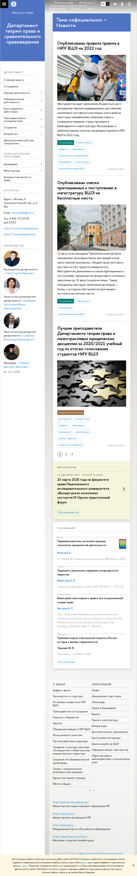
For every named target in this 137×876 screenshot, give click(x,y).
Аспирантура (99, 726)
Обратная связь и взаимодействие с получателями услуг (111, 759)
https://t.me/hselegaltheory (20, 234)
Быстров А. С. (65, 608)
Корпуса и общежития (66, 717)
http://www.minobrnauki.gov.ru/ (71, 802)
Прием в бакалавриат (104, 708)
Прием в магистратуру (105, 720)
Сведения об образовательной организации (71, 761)
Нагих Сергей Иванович (20, 273)
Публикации (66, 528)
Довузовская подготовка (106, 696)
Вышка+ (96, 714)
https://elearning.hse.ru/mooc (70, 836)
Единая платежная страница (69, 778)
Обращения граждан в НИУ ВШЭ (71, 729)
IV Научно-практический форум (83, 499)
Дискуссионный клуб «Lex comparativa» (19, 142)
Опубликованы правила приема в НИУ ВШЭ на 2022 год (88, 45)
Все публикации (67, 661)
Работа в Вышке (62, 783)
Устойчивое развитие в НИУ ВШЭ (69, 703)
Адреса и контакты (87, 853)
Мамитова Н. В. (66, 580)
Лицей (95, 690)
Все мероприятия (68, 512)
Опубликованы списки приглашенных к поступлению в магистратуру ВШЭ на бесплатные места (87, 190)
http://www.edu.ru (63, 825)
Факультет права (22, 13)
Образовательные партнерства (110, 749)
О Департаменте (14, 80)
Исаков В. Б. (64, 552)
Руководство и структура (68, 696)
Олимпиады (98, 702)
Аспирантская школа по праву (17, 178)
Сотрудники (11, 86)
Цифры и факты (62, 690)
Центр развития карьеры (106, 737)
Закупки (57, 723)
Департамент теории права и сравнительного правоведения (22, 33)
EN (107, 4)
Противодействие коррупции (70, 741)
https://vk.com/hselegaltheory (21, 228)
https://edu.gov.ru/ (64, 813)
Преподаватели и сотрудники (70, 711)
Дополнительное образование (110, 731)
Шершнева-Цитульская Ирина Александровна (20, 304)
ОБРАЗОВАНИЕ (101, 684)
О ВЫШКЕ (59, 684)
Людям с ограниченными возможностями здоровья (68, 770)
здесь (84, 862)
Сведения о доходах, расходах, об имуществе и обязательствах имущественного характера (71, 750)
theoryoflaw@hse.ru (22, 212)
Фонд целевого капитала (67, 735)
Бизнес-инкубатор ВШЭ (105, 744)
